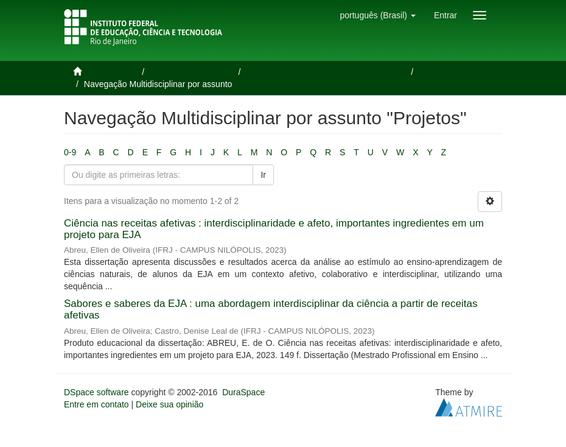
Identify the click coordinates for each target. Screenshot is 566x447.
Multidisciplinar (449, 72)
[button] (377, 15)
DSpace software (96, 392)
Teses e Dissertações (192, 72)
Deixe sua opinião (169, 404)
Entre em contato (96, 404)
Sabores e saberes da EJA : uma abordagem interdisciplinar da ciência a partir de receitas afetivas (270, 309)
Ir (263, 175)
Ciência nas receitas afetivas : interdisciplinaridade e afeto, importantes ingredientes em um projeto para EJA (274, 229)
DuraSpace (243, 392)
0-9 (70, 152)
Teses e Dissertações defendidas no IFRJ (326, 72)
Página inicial (111, 72)
